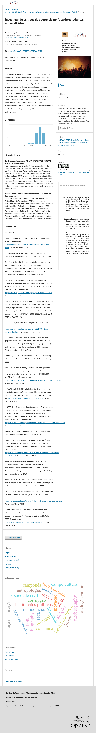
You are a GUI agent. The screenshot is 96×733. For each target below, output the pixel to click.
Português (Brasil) (12, 568)
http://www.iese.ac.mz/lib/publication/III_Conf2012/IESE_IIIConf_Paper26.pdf (35, 423)
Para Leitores (10, 652)
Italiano (8, 564)
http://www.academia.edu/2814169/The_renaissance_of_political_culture (33, 501)
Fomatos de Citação (67, 128)
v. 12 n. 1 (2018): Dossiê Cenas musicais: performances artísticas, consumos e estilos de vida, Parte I (41, 12)
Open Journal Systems (13, 681)
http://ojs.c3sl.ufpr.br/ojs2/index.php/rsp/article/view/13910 (28, 293)
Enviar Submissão (13, 538)
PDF (64, 85)
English (8, 553)
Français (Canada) (12, 560)
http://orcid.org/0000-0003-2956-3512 (16, 38)
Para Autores (9, 656)
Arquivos (15, 10)
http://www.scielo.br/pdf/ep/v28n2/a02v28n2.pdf (24, 522)
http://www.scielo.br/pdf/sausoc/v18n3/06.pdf (26, 398)
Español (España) (11, 556)
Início (7, 10)
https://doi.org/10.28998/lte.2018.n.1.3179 (25, 51)
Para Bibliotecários (11, 659)
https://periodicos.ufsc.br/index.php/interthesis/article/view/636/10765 (33, 380)
